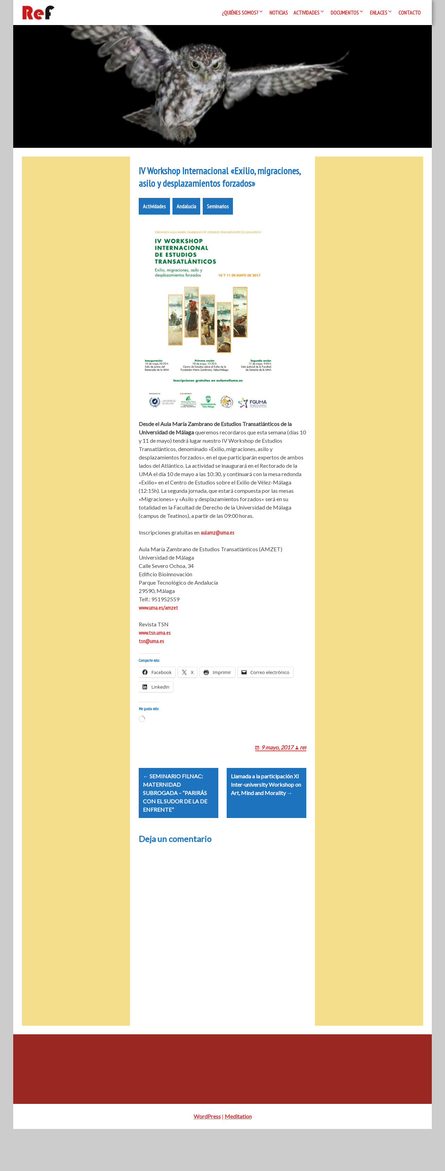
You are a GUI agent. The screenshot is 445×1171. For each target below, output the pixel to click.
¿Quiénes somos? (240, 12)
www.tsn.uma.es (155, 657)
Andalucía (186, 231)
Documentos (345, 12)
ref (303, 780)
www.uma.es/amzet (158, 632)
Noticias (278, 12)
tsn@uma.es (151, 666)
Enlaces (378, 12)
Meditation (238, 1158)
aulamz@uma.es (217, 557)
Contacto (409, 12)
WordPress (207, 1158)
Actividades (306, 12)
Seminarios (218, 231)
